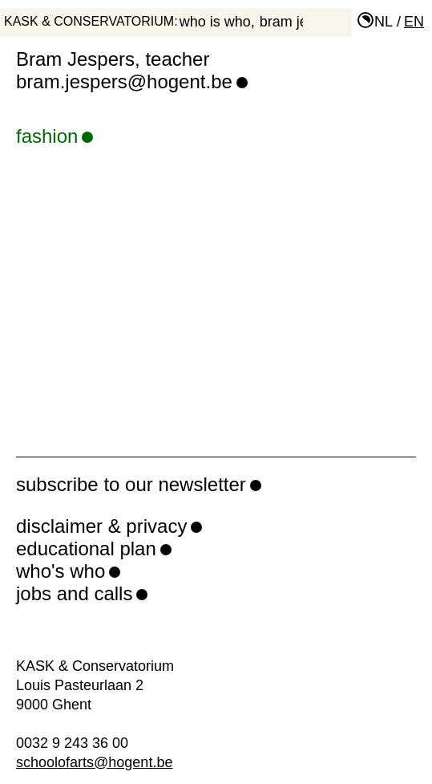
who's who (60, 571)
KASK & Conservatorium (89, 21)
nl (383, 22)
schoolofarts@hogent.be (94, 762)
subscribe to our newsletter (131, 484)
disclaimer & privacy (101, 526)
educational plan (86, 548)
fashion (54, 136)
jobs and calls (74, 593)
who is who (215, 22)
